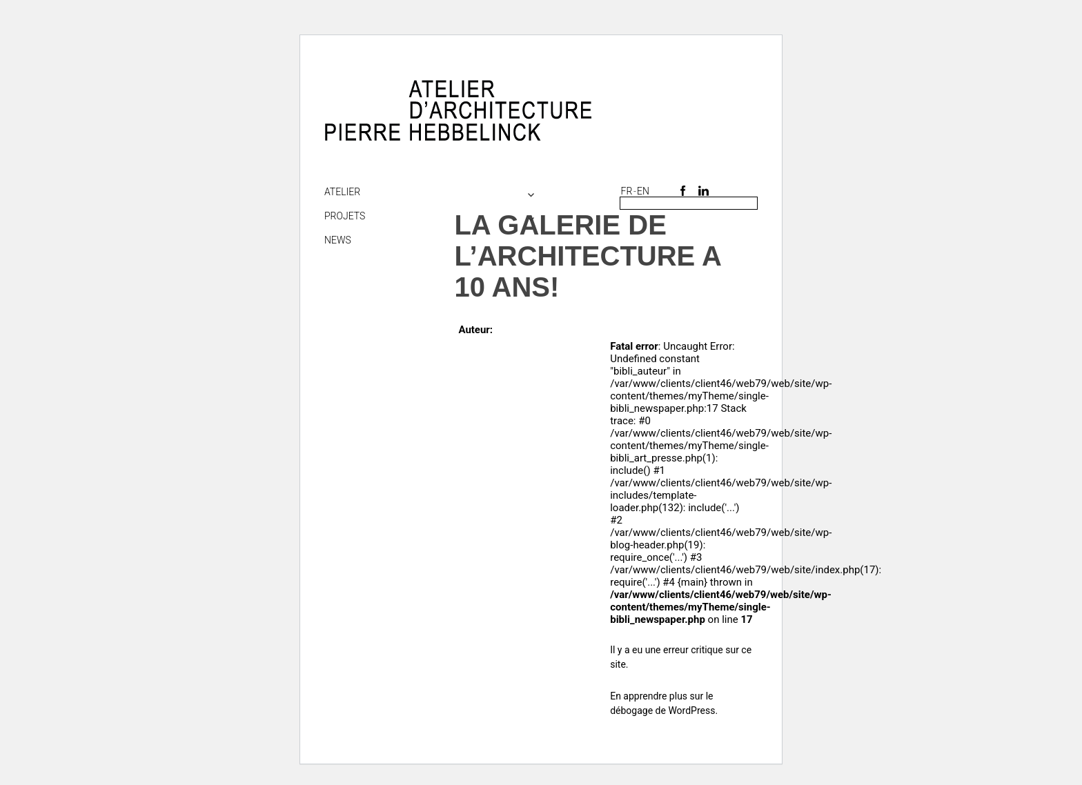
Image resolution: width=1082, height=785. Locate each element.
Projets (344, 215)
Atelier (342, 191)
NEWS (337, 240)
